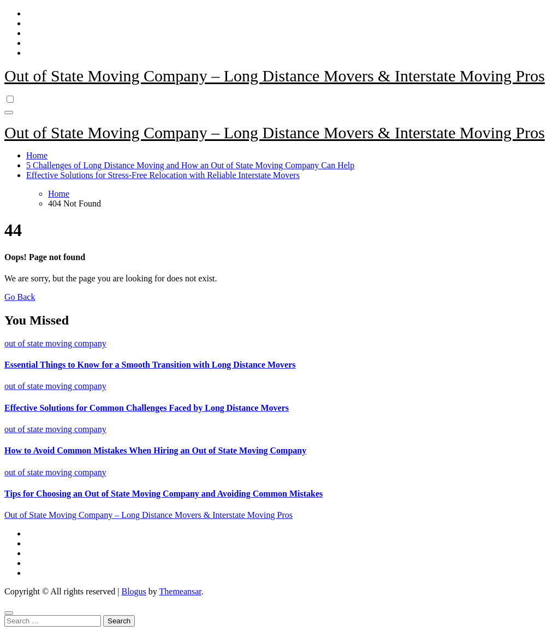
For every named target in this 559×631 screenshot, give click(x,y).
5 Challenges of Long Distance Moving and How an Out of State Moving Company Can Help (190, 165)
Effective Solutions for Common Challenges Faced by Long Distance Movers (146, 407)
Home (36, 155)
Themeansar (180, 591)
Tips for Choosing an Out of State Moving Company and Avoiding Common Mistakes (163, 493)
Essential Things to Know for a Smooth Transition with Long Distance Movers (150, 364)
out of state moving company (55, 343)
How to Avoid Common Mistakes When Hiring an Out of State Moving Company (155, 450)
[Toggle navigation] (8, 112)
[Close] (8, 613)
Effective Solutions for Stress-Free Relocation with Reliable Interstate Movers (163, 175)
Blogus (133, 591)
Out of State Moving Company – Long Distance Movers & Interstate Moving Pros (274, 76)
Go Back (19, 297)
